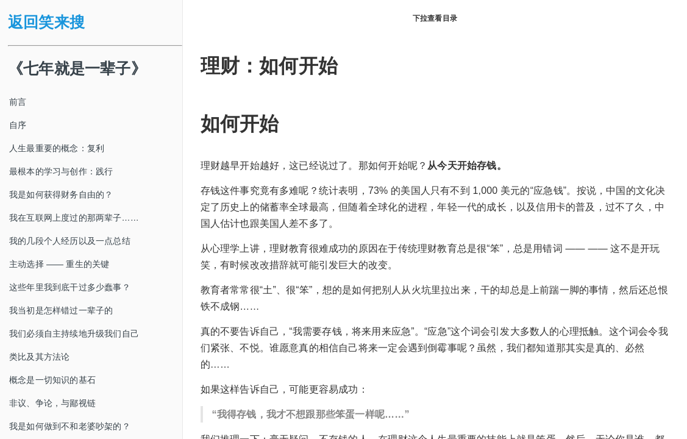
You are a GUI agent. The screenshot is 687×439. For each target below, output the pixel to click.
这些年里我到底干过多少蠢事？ (69, 287)
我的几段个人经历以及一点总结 (69, 241)
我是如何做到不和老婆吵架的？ (69, 426)
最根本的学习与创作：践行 (61, 171)
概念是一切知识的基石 (52, 380)
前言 (17, 102)
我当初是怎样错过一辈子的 (61, 310)
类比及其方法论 (39, 357)
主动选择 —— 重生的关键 (59, 264)
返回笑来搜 (46, 22)
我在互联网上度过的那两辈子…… (74, 218)
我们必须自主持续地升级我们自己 (74, 333)
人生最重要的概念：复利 (56, 148)
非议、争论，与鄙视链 (52, 403)
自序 (17, 125)
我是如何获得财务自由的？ (61, 194)
